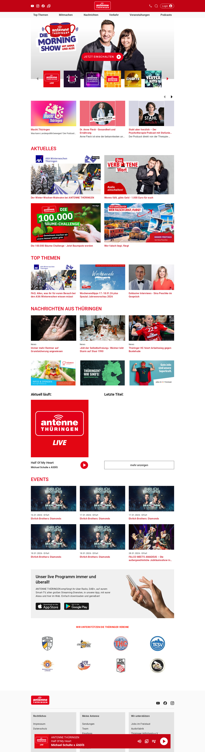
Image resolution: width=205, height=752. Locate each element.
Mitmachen (66, 14)
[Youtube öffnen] (32, 5)
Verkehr (114, 14)
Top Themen (40, 14)
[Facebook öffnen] (43, 5)
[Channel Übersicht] (146, 741)
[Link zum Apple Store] (48, 607)
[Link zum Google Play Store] (76, 607)
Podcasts (166, 14)
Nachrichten (91, 14)
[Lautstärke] (139, 741)
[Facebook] (165, 703)
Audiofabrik (137, 728)
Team (85, 728)
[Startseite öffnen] (102, 5)
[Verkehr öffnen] (49, 6)
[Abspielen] (164, 741)
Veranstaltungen (140, 14)
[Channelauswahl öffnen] (156, 6)
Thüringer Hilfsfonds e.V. (144, 733)
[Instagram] (172, 703)
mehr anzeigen (139, 465)
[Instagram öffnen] (37, 5)
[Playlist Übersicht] (153, 741)
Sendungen (88, 723)
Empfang (87, 733)
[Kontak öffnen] (150, 6)
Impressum (39, 723)
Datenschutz (40, 728)
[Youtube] (158, 703)
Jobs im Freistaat (140, 723)
